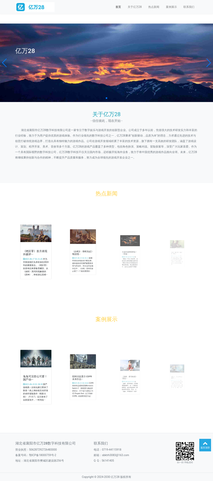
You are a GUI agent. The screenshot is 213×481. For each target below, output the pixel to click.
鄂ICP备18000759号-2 (42, 455)
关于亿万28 (135, 6)
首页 (118, 6)
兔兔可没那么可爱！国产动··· (35, 377)
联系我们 (188, 6)
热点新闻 (153, 6)
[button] (4, 62)
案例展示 (171, 6)
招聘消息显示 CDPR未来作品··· (82, 377)
